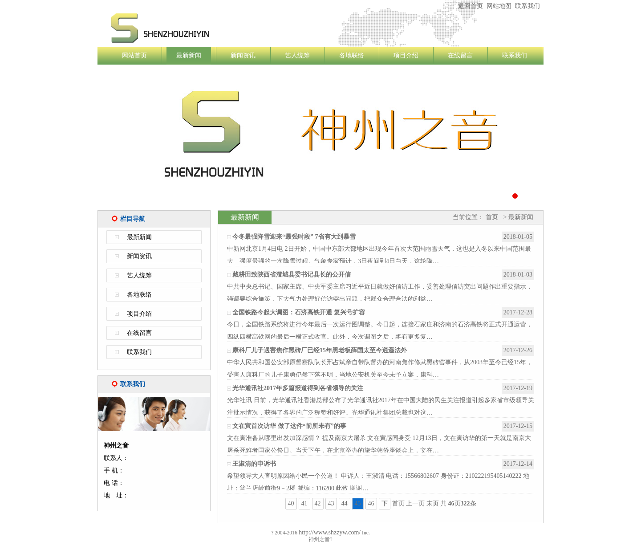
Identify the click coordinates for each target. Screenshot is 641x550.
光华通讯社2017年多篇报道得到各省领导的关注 (297, 388)
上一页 (415, 503)
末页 (432, 503)
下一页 (384, 504)
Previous (84, 139)
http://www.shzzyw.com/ (329, 532)
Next (557, 139)
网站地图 (499, 6)
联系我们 (527, 6)
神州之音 (213, 28)
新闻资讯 (243, 55)
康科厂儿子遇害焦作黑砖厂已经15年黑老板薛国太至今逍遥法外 (319, 350)
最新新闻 (188, 55)
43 (331, 503)
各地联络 (351, 55)
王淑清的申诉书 (254, 463)
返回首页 (470, 6)
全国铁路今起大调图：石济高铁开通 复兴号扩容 (298, 312)
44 (344, 503)
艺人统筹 (297, 55)
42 (318, 503)
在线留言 (460, 55)
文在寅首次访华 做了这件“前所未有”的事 (289, 426)
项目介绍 (406, 55)
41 (304, 503)
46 (371, 503)
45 (358, 503)
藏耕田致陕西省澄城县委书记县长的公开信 (291, 274)
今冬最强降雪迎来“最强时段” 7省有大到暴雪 (294, 236)
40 (291, 503)
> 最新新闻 (517, 217)
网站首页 (134, 55)
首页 (492, 217)
